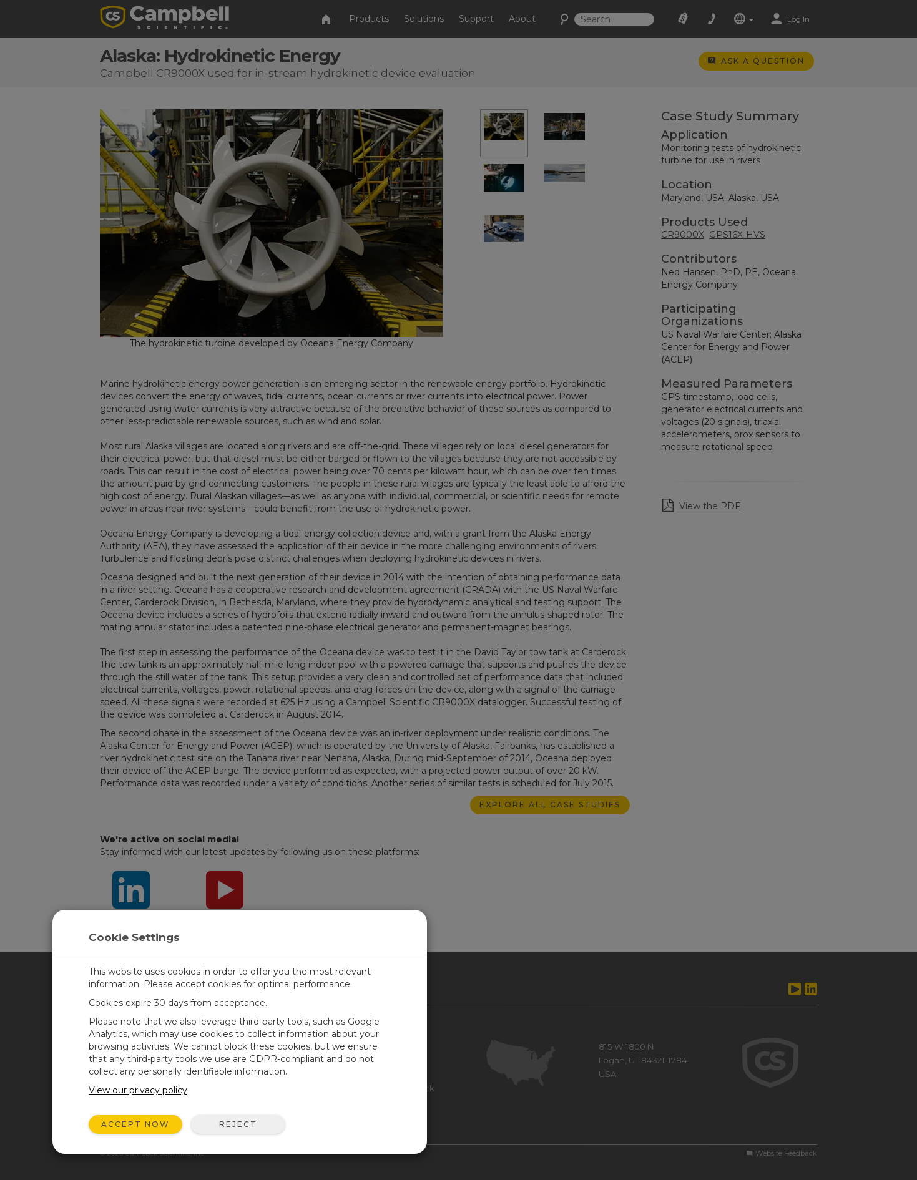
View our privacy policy (138, 1090)
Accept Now (135, 1124)
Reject (238, 1124)
